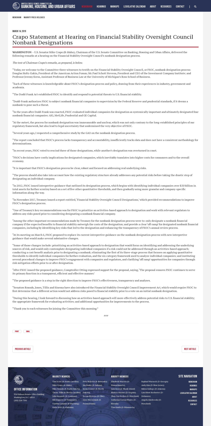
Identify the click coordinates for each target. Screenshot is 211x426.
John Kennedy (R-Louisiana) (64, 396)
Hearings (101, 6)
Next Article (190, 348)
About (153, 6)
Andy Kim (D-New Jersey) (152, 385)
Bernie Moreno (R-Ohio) (93, 396)
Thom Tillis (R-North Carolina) (66, 392)
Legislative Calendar (135, 6)
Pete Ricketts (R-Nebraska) (95, 381)
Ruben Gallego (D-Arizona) (153, 389)
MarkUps (114, 6)
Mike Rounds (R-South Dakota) (66, 389)
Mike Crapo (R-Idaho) (62, 385)
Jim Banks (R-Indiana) (92, 385)
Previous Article (23, 348)
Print (17, 331)
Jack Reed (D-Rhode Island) (123, 389)
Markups (193, 389)
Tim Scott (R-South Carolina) (65, 381)
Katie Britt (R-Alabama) (63, 407)
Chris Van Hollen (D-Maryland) (125, 396)
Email (28, 331)
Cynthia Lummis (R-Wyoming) (65, 403)
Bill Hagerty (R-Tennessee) (64, 400)
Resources (166, 6)
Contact (180, 6)
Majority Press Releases (34, 17)
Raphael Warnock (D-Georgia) (154, 381)
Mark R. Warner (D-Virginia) (123, 392)
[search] (192, 6)
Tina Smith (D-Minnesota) (123, 407)
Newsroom (87, 6)
